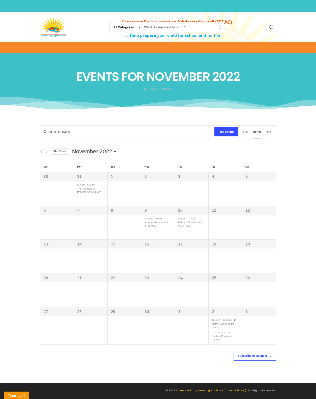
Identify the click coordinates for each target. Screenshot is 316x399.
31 (79, 176)
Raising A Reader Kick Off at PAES (190, 224)
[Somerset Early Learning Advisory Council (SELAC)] (53, 27)
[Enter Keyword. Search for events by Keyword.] (127, 132)
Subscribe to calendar (252, 355)
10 (180, 210)
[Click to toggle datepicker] (94, 151)
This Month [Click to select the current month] (60, 151)
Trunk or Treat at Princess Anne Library (89, 190)
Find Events (226, 131)
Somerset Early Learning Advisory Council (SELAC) (211, 390)
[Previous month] (41, 152)
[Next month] (46, 152)
